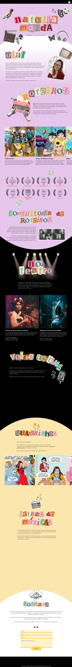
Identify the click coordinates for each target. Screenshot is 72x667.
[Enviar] (36, 648)
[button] (69, 1)
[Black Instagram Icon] (37, 627)
